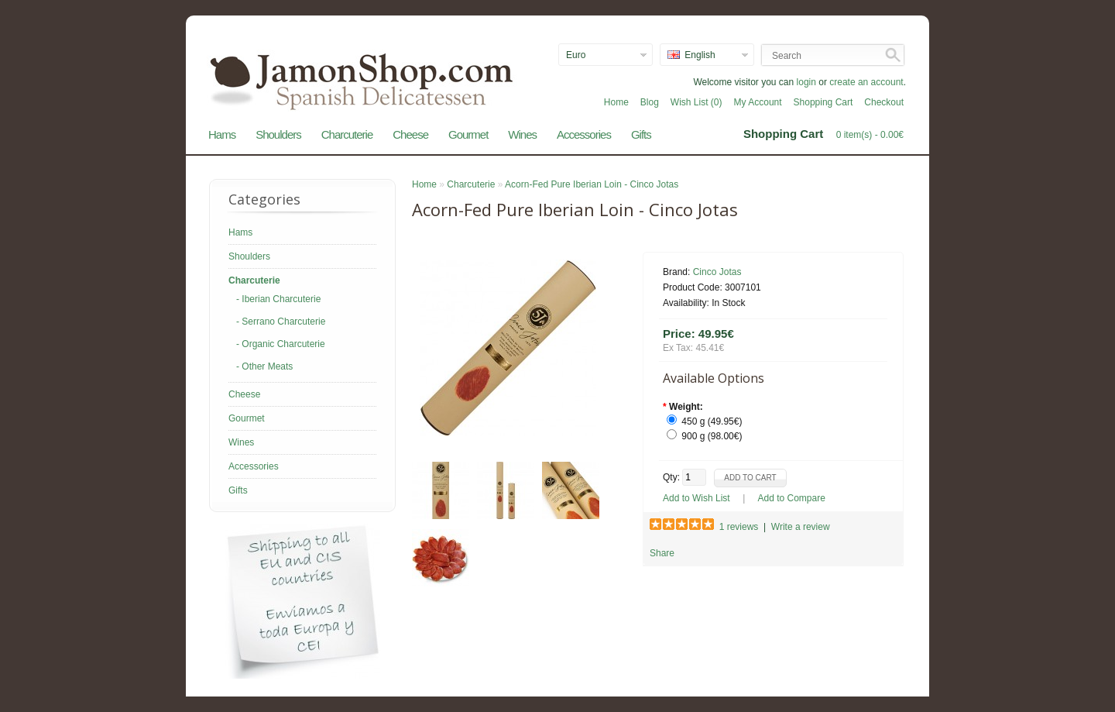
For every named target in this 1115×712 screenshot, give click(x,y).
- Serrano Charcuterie (280, 321)
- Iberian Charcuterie (278, 299)
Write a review (800, 526)
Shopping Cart (823, 102)
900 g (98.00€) (711, 436)
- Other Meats (264, 366)
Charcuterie (347, 134)
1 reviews (739, 526)
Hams (221, 134)
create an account (866, 82)
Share (662, 553)
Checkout (884, 102)
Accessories (584, 134)
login (806, 82)
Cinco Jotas (717, 272)
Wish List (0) (696, 102)
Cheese (410, 134)
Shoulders (278, 134)
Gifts (641, 134)
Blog (649, 102)
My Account (758, 102)
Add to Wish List (696, 498)
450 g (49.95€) (711, 421)
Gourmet (468, 134)
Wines (522, 134)
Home (616, 102)
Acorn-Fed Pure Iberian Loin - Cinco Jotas (591, 184)
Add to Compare (791, 498)
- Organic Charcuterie (280, 344)
